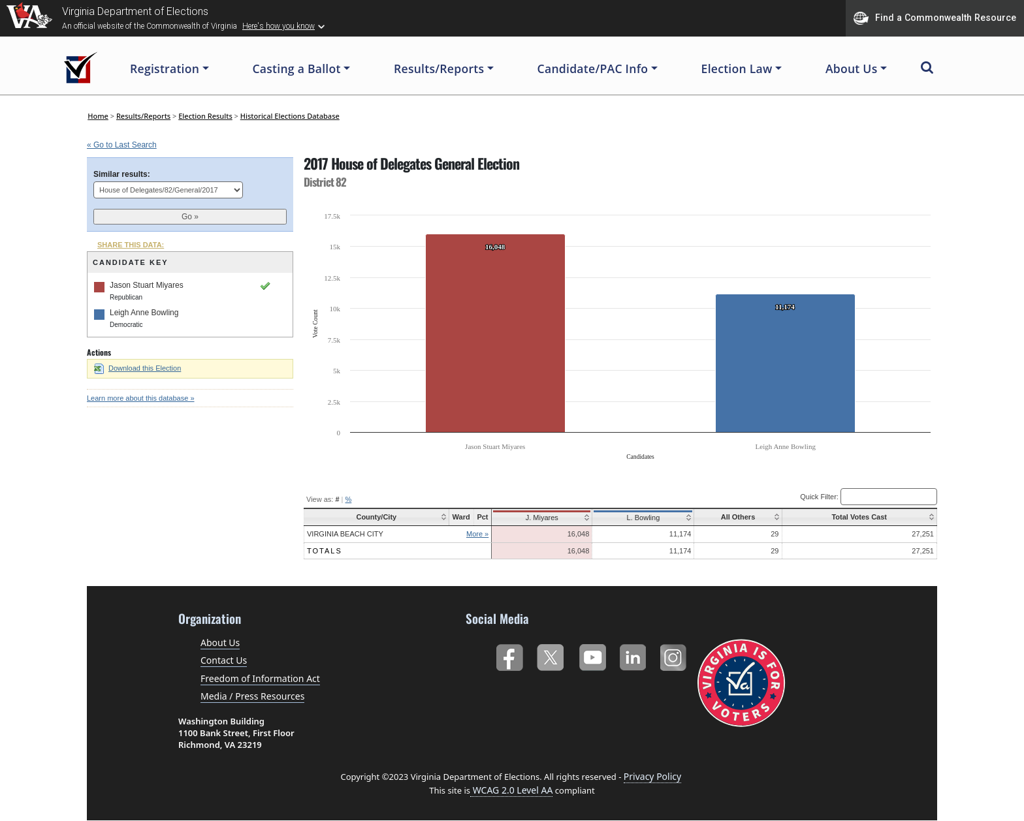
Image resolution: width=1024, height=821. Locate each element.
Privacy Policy (652, 776)
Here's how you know (278, 26)
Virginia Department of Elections (135, 11)
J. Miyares (539, 517)
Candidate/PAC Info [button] (592, 68)
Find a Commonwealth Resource (935, 18)
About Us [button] (851, 68)
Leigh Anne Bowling (144, 312)
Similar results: (121, 174)
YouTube (592, 655)
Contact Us (223, 660)
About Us (220, 642)
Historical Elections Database (290, 116)
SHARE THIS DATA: (130, 245)
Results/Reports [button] (439, 68)
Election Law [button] (737, 68)
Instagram (675, 655)
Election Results (205, 116)
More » (476, 534)
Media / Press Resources (252, 696)
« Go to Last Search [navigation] (122, 144)
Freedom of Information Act (260, 678)
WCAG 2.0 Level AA (511, 790)
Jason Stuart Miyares (147, 285)
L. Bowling (639, 517)
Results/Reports (143, 116)
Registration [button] (164, 68)
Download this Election (137, 368)
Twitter (550, 655)
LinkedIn (633, 655)
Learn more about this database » (141, 398)
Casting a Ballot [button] (296, 68)
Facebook (509, 655)
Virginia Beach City (345, 534)
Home (98, 116)
